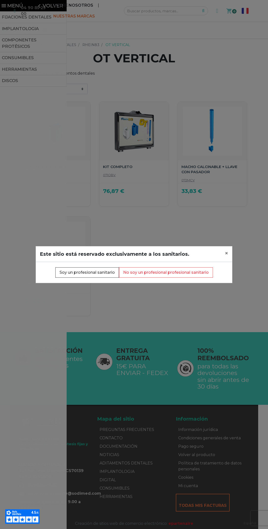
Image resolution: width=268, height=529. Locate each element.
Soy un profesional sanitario (87, 272)
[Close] (226, 253)
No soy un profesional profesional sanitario (166, 272)
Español (250, 523)
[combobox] (250, 523)
